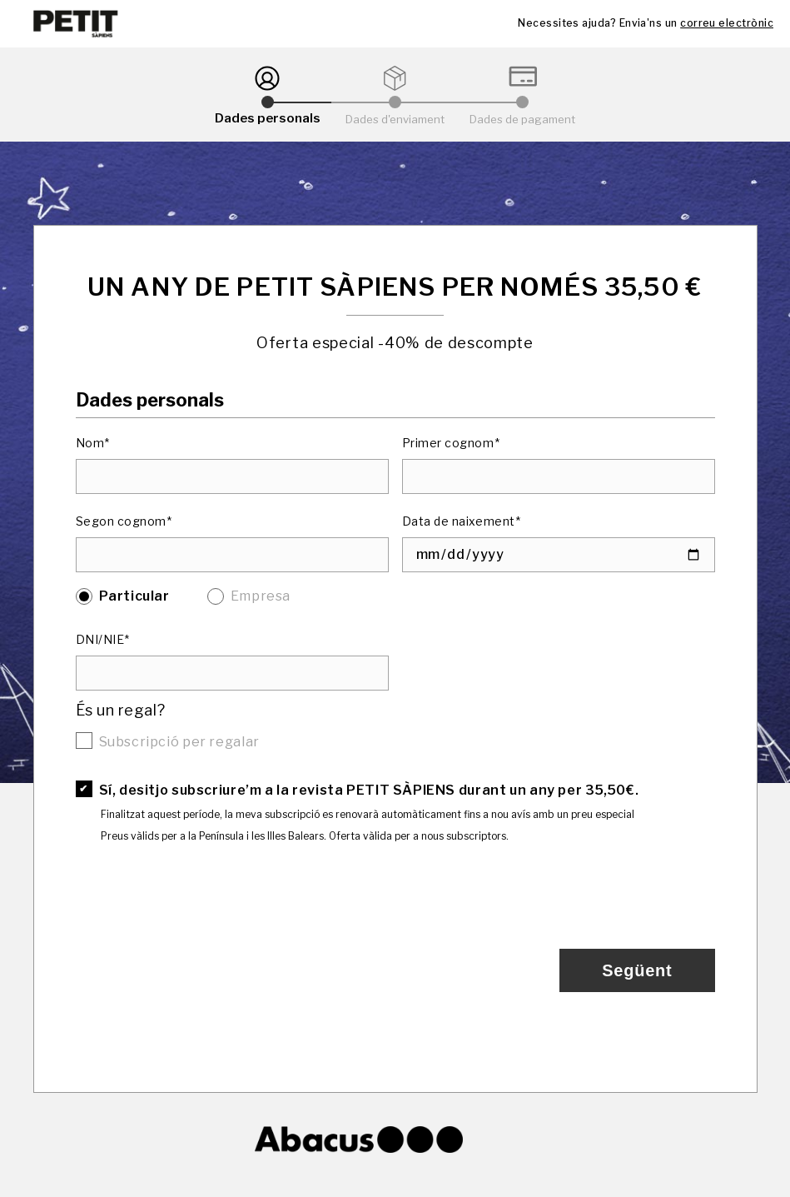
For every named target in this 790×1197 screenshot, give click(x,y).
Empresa (261, 596)
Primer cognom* (451, 443)
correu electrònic (726, 23)
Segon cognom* (124, 521)
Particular (134, 596)
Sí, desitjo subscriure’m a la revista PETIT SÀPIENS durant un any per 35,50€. (369, 790)
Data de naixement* (461, 521)
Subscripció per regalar (179, 742)
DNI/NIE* (103, 639)
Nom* (93, 443)
